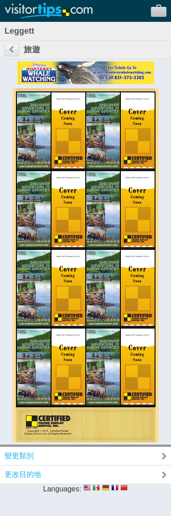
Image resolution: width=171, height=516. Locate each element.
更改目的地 (23, 474)
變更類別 (19, 456)
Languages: (62, 489)
